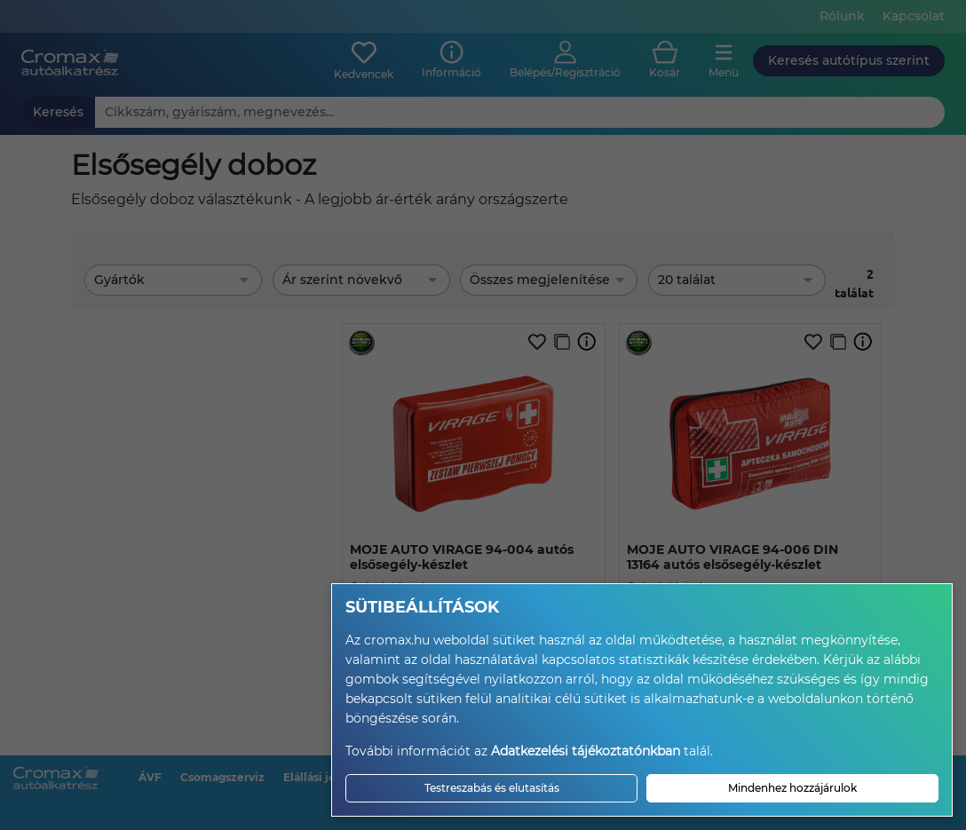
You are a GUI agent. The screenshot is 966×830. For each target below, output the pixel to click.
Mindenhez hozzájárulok (792, 787)
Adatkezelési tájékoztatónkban (585, 751)
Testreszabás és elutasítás (491, 787)
